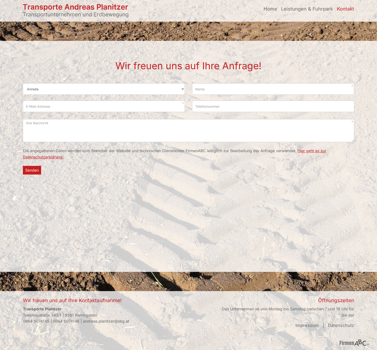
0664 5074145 (36, 321)
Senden (32, 170)
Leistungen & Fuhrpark (307, 9)
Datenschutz (341, 325)
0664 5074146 (66, 321)
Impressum (307, 325)
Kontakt (345, 9)
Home (270, 9)
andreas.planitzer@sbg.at (106, 321)
